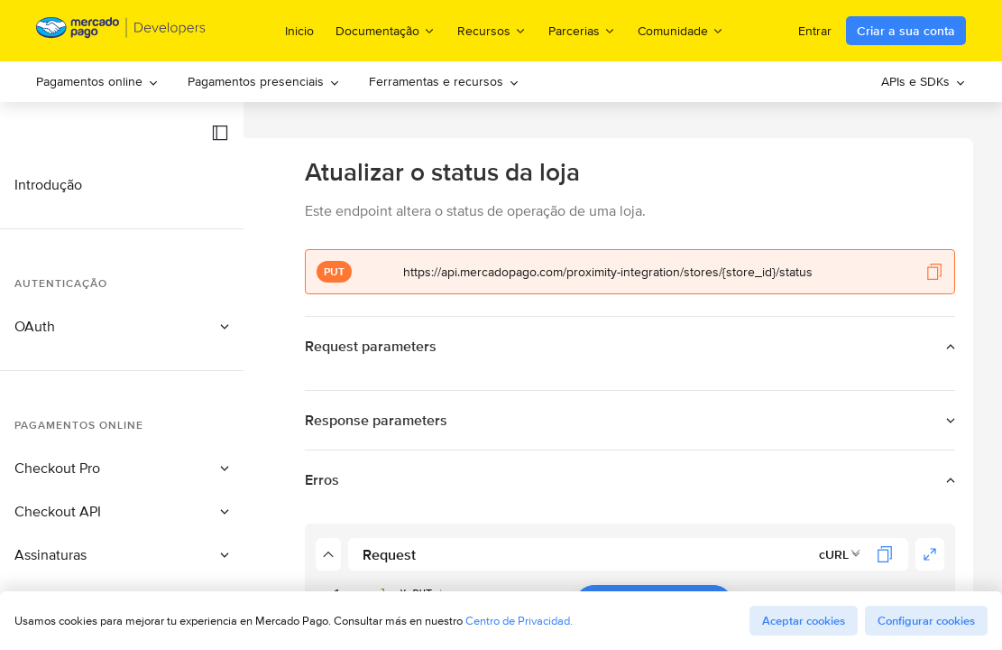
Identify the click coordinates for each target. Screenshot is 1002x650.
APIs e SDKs (923, 81)
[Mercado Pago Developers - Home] (121, 31)
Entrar (815, 31)
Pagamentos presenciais (264, 81)
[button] (220, 133)
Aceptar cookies (803, 620)
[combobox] (840, 554)
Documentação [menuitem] (386, 30)
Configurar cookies (926, 620)
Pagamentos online (97, 81)
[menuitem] (97, 81)
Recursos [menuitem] (492, 30)
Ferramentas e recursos (444, 81)
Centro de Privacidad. (519, 620)
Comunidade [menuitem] (681, 30)
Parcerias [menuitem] (582, 30)
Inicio (299, 31)
